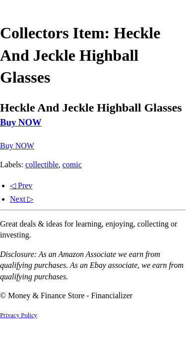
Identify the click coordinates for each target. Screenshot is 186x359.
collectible (42, 164)
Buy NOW (21, 122)
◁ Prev (21, 185)
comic (72, 164)
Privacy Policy (18, 315)
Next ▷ (21, 199)
